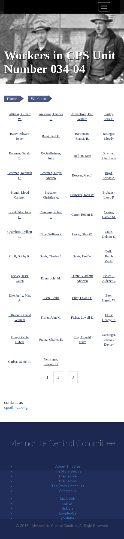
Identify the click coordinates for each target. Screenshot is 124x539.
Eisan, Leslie (51, 298)
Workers (38, 99)
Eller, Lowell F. (82, 298)
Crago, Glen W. (82, 234)
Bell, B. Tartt (82, 156)
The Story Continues (67, 486)
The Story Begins (67, 471)
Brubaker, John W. (82, 195)
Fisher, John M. (51, 317)
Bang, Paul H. (51, 136)
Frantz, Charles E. (51, 340)
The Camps (67, 481)
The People (67, 476)
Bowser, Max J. (82, 175)
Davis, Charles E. (51, 256)
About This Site (67, 466)
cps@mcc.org (16, 407)
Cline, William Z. (51, 234)
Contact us (67, 491)
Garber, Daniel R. (19, 362)
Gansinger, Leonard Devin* (109, 339)
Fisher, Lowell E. (82, 317)
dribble (67, 508)
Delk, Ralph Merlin (108, 256)
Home (12, 99)
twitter (67, 503)
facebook (67, 498)
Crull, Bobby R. (19, 256)
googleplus (67, 513)
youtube (67, 518)
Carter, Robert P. (82, 215)
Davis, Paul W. (82, 256)
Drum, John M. (51, 278)
